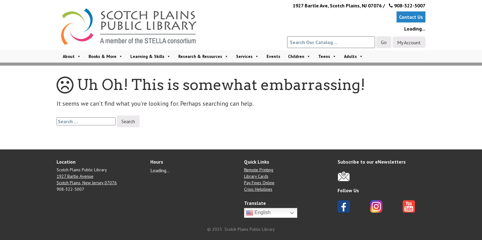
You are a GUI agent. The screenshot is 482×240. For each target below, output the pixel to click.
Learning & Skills (150, 56)
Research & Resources (203, 56)
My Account (409, 42)
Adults (353, 56)
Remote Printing (258, 170)
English (258, 213)
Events (273, 56)
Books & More (106, 56)
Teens (327, 56)
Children (299, 56)
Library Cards (256, 176)
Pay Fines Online (259, 182)
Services (247, 56)
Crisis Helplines (258, 189)
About (72, 56)
